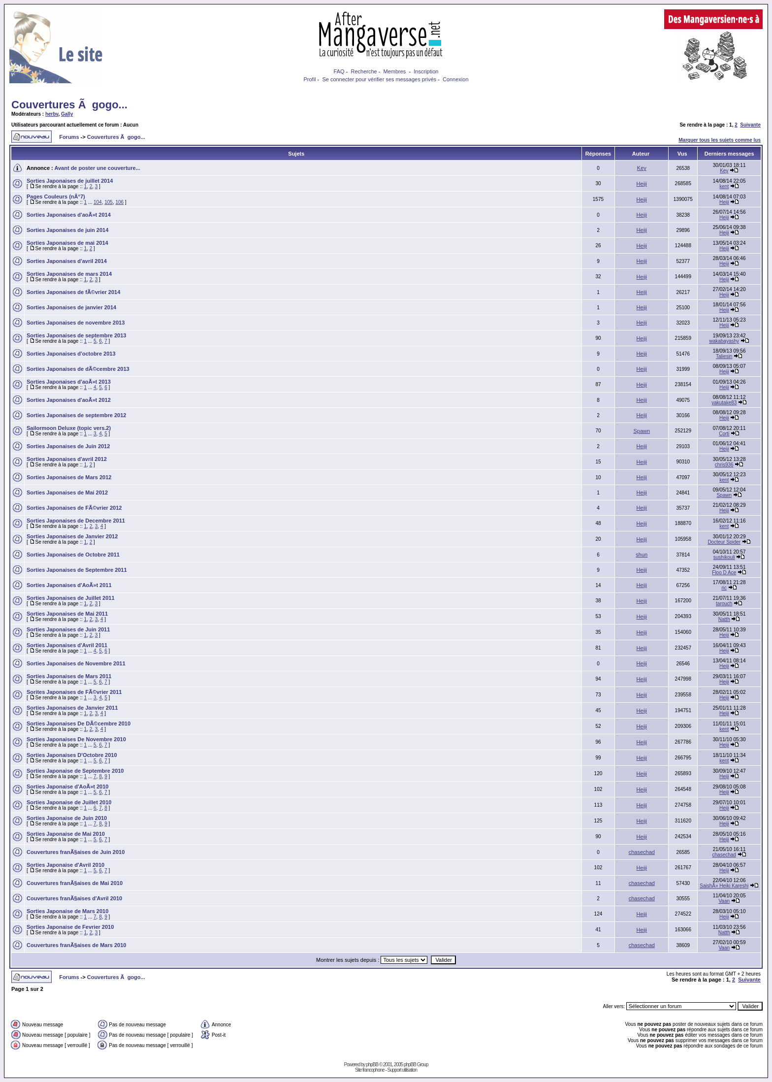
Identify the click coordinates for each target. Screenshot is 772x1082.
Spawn (641, 431)
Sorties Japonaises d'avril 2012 (67, 459)
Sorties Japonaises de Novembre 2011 (76, 663)
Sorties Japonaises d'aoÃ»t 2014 (69, 215)
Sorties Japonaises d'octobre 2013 (71, 354)
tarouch (724, 603)
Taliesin (724, 356)
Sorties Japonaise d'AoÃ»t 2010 (67, 786)
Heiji (642, 184)
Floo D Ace (724, 572)
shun (641, 554)
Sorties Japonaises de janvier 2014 (71, 307)
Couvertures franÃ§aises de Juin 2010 (76, 852)
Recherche (364, 71)
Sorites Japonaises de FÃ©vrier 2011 (74, 692)
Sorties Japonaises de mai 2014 (67, 243)
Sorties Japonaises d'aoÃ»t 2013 (69, 382)
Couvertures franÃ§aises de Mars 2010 (76, 945)
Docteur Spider (724, 542)
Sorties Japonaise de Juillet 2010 (69, 802)
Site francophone (370, 1070)
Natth (724, 619)
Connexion (456, 79)
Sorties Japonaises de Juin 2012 (68, 446)
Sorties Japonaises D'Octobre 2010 (72, 755)
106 (120, 202)
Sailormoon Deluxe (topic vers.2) (69, 428)
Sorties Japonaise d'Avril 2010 (65, 865)
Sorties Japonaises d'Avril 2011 (67, 645)
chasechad (642, 852)
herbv (52, 114)
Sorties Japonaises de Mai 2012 (67, 492)
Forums (69, 137)
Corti (724, 433)
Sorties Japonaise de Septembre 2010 (75, 771)
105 (108, 202)
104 (98, 202)
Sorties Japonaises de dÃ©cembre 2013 (78, 369)
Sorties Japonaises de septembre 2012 (76, 415)
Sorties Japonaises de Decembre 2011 (76, 521)
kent (724, 186)
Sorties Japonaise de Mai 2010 (66, 834)
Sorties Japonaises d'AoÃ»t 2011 (69, 585)
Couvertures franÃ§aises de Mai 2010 (75, 883)
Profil (309, 79)
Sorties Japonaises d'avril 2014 (67, 261)
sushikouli (724, 557)
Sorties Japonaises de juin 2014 (67, 230)
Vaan (724, 901)
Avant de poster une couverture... (97, 168)
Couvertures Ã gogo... (69, 104)
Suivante (750, 125)
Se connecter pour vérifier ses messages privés (379, 79)
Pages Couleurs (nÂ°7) (56, 196)
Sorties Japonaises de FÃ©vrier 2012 (74, 508)
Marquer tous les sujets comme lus (719, 140)
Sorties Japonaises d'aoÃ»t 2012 (69, 400)
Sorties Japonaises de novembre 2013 (76, 323)
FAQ (339, 71)
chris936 (724, 464)
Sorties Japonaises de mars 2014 (69, 274)
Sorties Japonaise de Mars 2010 (67, 911)
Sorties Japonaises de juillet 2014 (70, 181)
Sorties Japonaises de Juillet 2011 (71, 598)
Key (641, 168)
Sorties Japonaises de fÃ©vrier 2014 (73, 292)
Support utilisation (402, 1070)
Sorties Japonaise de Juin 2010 (67, 818)
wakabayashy (724, 341)
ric (724, 587)
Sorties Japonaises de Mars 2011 (69, 676)
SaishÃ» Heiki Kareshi (724, 885)
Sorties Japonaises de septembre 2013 (76, 335)
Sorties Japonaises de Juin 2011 (68, 629)
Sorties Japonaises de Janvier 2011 (72, 708)
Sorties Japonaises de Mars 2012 (69, 477)
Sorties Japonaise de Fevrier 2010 (70, 927)
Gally (67, 114)
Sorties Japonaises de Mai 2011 (67, 614)
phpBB (372, 1064)
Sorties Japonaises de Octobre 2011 (73, 554)
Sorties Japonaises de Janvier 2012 (72, 536)
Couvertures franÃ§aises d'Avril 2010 (74, 898)
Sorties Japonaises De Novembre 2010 (76, 739)
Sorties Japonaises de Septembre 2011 (77, 570)
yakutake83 (724, 402)
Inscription (426, 71)
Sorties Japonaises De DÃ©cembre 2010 (78, 723)
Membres (395, 71)
